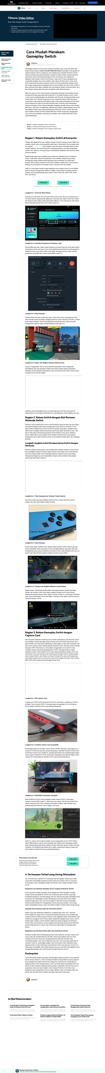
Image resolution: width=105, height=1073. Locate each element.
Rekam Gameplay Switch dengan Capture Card (47, 128)
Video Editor (26, 18)
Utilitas (61, 2)
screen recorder (37, 146)
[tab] (6, 59)
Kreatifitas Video (29, 2)
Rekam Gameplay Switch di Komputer (44, 124)
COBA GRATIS (43, 182)
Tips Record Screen (53, 44)
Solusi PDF (52, 2)
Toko (77, 2)
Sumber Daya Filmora (32, 44)
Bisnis (73, 2)
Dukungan (82, 2)
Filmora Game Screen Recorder (28, 857)
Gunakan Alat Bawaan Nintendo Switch (45, 126)
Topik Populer (44, 44)
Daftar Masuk (93, 2)
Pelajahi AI (67, 2)
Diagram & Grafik (42, 2)
